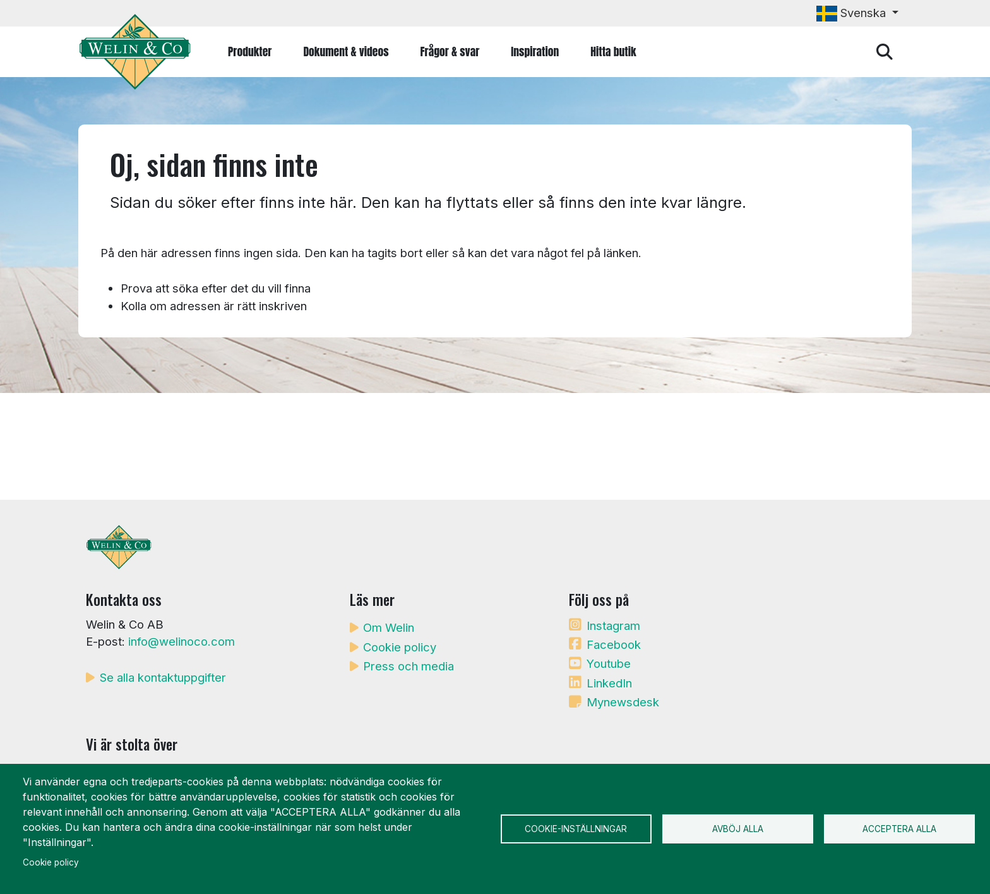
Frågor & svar (450, 51)
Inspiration (535, 51)
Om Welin (388, 627)
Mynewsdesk (623, 702)
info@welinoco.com (181, 641)
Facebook (614, 644)
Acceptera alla (899, 829)
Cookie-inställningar (576, 829)
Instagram (613, 625)
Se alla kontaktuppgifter (163, 677)
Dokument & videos (345, 51)
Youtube (609, 663)
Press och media (408, 666)
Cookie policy (399, 647)
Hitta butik (613, 51)
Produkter (249, 51)
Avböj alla (737, 829)
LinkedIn (609, 683)
